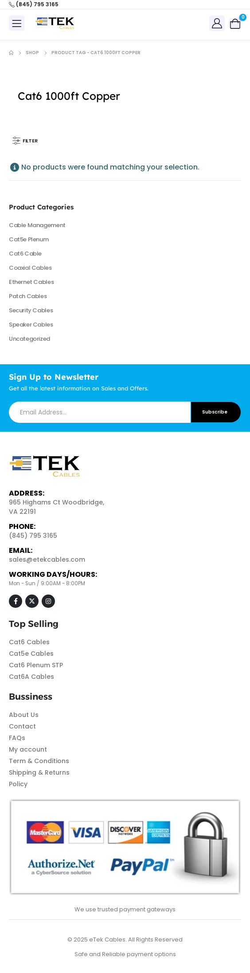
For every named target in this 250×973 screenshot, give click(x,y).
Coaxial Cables (30, 268)
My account (28, 749)
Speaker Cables (31, 324)
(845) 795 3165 (33, 535)
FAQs (17, 737)
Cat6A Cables (31, 676)
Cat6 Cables (29, 642)
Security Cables (31, 310)
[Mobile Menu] (16, 23)
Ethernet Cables (31, 282)
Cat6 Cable (25, 253)
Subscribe (214, 412)
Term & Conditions (39, 760)
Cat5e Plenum (28, 239)
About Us (24, 714)
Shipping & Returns (39, 772)
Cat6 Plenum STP (36, 665)
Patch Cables (28, 296)
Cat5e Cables (31, 653)
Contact (22, 726)
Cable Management (37, 225)
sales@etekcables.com (47, 559)
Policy (18, 784)
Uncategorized (29, 339)
